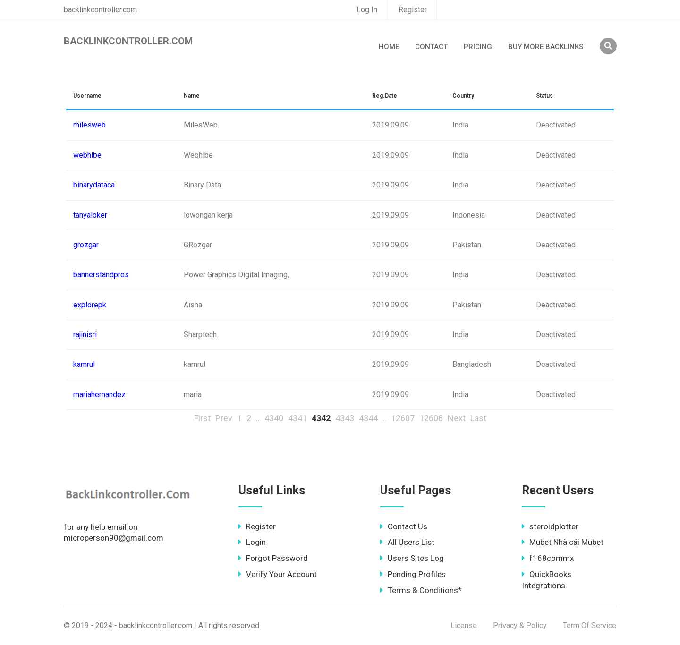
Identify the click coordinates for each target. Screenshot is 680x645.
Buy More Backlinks (545, 46)
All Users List (407, 542)
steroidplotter (550, 526)
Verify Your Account (277, 574)
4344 (368, 418)
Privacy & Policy (520, 625)
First (202, 418)
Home (389, 46)
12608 (431, 418)
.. (258, 418)
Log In (367, 9)
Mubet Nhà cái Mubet (563, 542)
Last (478, 418)
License (463, 625)
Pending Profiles (413, 574)
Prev (223, 418)
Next (457, 418)
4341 (297, 418)
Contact (431, 46)
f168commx (548, 558)
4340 (273, 418)
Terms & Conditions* (421, 590)
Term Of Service (589, 625)
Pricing (478, 46)
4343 (344, 418)
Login (252, 542)
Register (413, 9)
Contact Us (403, 526)
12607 (403, 418)
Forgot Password (273, 558)
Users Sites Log (412, 558)
